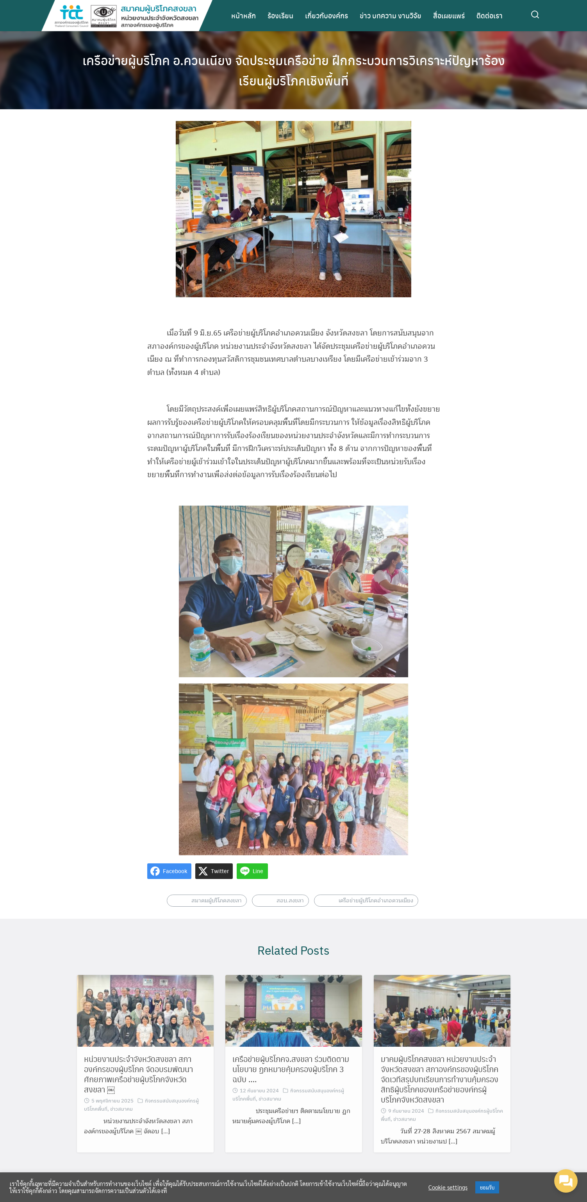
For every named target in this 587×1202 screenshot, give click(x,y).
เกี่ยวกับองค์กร (326, 15)
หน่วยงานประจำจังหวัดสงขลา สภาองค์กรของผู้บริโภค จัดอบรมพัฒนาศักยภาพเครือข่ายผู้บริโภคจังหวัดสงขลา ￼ (138, 1087)
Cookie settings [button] (447, 1187)
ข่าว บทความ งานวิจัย (390, 15)
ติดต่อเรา (489, 15)
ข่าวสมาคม (121, 1122)
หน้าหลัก (243, 15)
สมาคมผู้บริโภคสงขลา (216, 914)
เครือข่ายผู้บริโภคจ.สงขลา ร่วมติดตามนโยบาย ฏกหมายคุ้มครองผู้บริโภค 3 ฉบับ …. (290, 1082)
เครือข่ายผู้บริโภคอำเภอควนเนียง (376, 914)
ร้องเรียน (280, 15)
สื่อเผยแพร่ (449, 15)
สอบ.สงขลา (290, 914)
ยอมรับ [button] (487, 1187)
